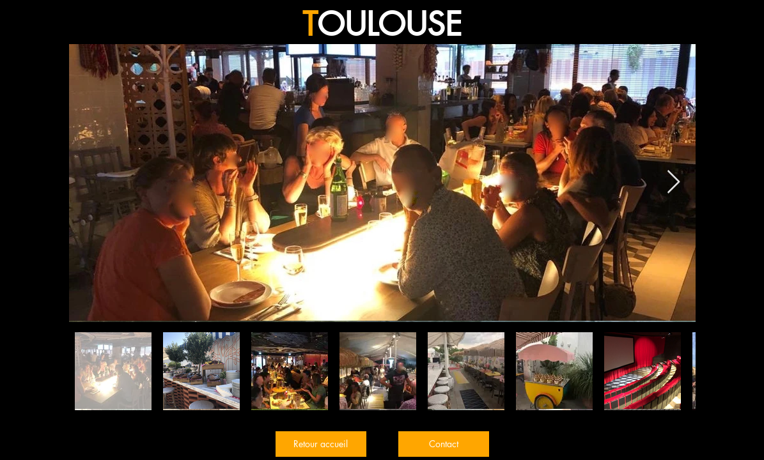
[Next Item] (673, 182)
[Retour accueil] (321, 444)
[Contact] (443, 444)
